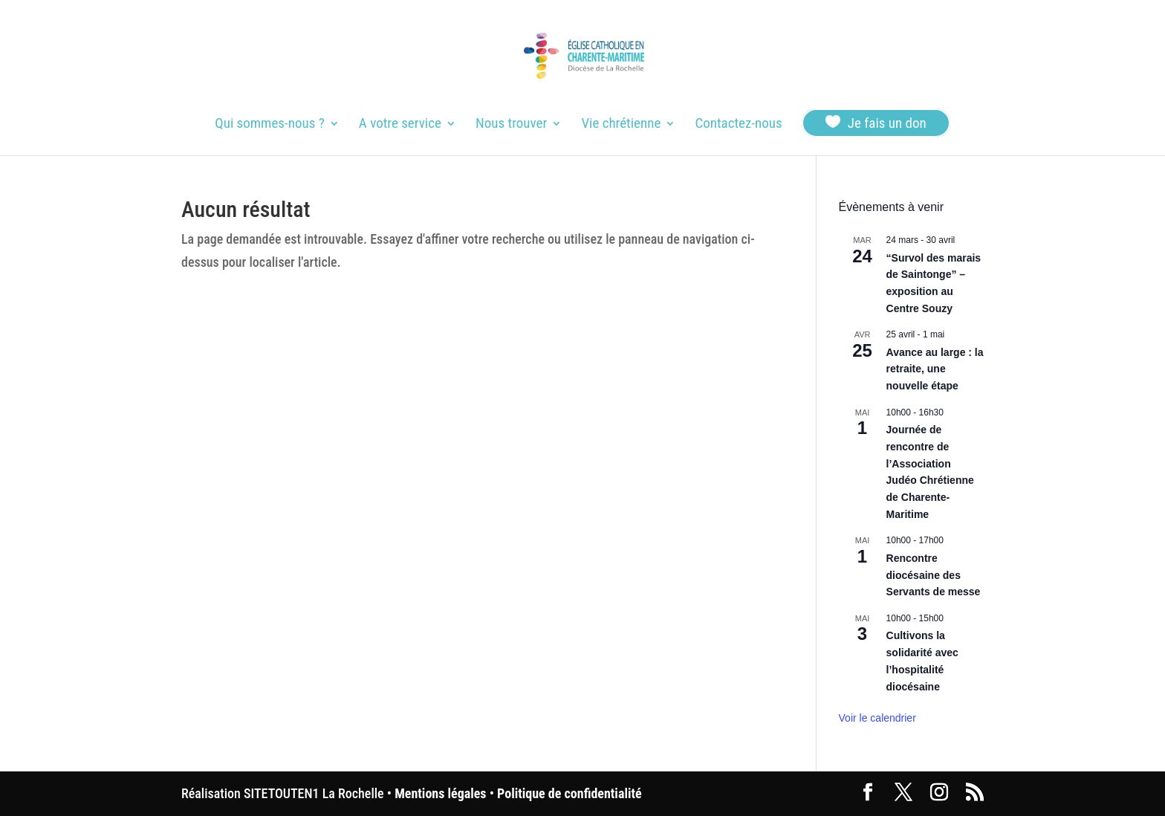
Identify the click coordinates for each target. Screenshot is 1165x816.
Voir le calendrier (877, 718)
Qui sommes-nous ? (269, 125)
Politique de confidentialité (569, 793)
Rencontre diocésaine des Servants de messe (933, 575)
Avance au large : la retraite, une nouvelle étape (935, 369)
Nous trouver (511, 125)
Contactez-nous (738, 125)
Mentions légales (440, 793)
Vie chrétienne (621, 125)
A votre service (400, 125)
